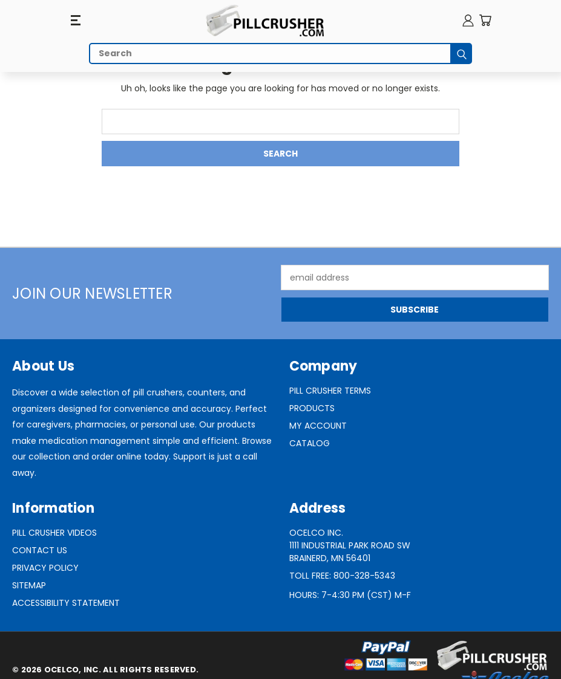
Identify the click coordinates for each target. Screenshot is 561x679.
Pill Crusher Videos (54, 533)
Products (312, 408)
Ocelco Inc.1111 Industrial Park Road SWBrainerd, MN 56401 (349, 545)
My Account (318, 426)
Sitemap (29, 585)
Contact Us (39, 550)
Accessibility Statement (66, 603)
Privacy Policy (45, 568)
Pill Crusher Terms (330, 391)
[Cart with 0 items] (485, 20)
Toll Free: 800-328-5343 (342, 576)
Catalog (309, 443)
